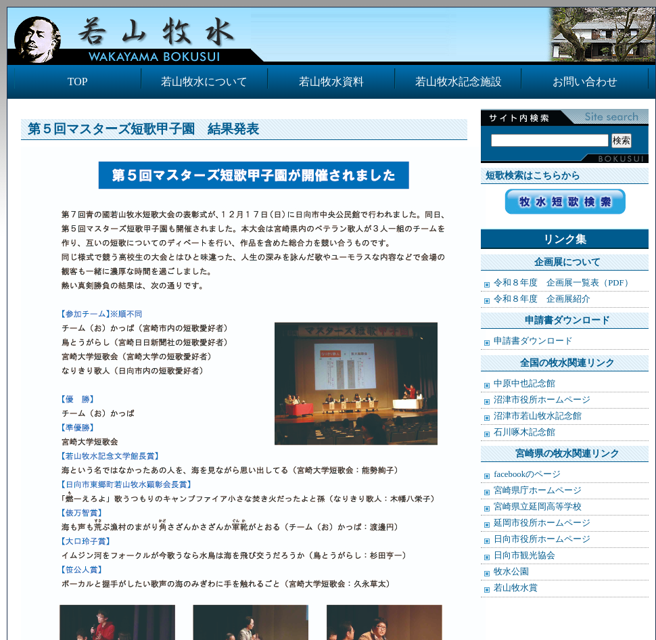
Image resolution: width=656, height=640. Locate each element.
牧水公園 (511, 571)
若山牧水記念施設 (458, 81)
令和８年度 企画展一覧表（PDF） (563, 283)
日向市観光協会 (524, 555)
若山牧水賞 (516, 588)
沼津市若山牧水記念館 (538, 416)
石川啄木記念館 (524, 432)
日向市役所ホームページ (542, 539)
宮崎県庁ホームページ (538, 490)
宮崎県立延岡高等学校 (538, 506)
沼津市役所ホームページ (542, 400)
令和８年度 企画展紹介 (542, 299)
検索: (561, 126)
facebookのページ (527, 474)
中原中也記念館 (524, 383)
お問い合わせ (585, 81)
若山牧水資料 (331, 81)
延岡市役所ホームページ (542, 523)
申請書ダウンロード (533, 341)
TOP (78, 81)
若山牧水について (204, 81)
